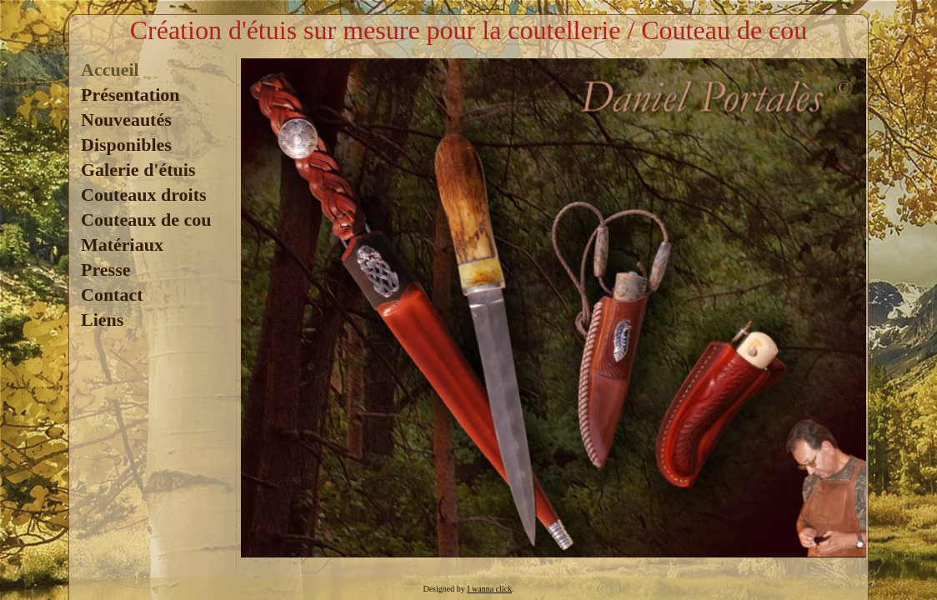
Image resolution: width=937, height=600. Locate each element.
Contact (112, 294)
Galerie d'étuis (138, 169)
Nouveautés (126, 119)
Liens (102, 319)
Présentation (130, 94)
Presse (105, 269)
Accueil (110, 69)
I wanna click (489, 588)
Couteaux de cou (146, 219)
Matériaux (122, 244)
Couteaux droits (144, 194)
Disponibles (126, 144)
